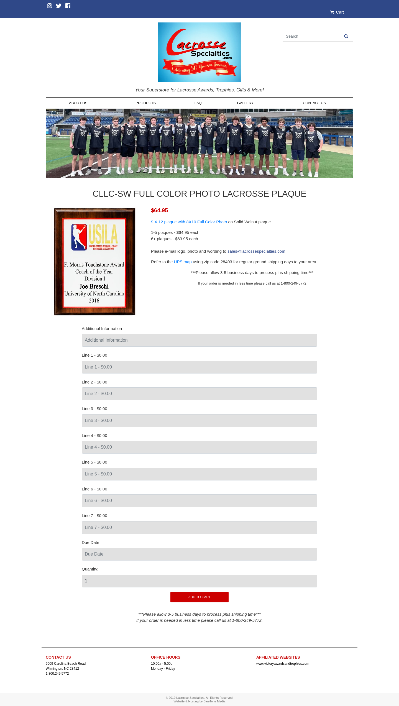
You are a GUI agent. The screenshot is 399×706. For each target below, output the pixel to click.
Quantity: (90, 569)
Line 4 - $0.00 (94, 435)
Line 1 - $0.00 (94, 355)
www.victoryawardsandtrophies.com (282, 664)
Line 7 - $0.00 (94, 515)
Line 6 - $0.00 (94, 489)
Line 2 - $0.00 (94, 382)
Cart (337, 12)
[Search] (311, 36)
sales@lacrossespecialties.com (256, 251)
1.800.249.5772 (57, 674)
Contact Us (314, 103)
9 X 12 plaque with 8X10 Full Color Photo (189, 221)
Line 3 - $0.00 (94, 408)
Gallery (245, 103)
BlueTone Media (215, 701)
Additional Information (102, 328)
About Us (78, 103)
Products (145, 103)
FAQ (198, 103)
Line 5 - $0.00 (94, 462)
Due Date (90, 542)
